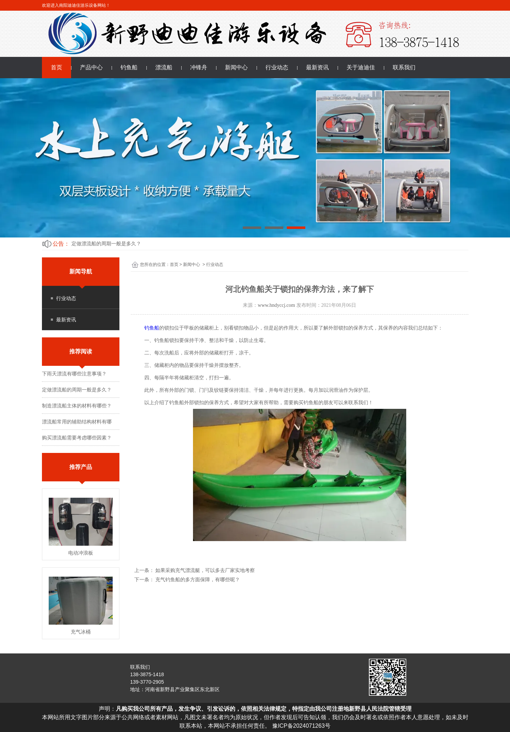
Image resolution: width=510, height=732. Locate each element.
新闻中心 (236, 67)
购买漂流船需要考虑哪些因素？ (77, 437)
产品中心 (91, 67)
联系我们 (404, 67)
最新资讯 (317, 67)
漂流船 (163, 67)
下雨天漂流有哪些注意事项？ (74, 373)
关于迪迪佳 (361, 67)
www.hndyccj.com (276, 305)
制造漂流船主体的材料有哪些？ (77, 405)
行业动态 (276, 67)
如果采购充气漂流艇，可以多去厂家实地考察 (204, 570)
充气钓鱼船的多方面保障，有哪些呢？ (197, 579)
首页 (56, 67)
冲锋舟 (198, 67)
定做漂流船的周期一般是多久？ (106, 243)
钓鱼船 (129, 67)
